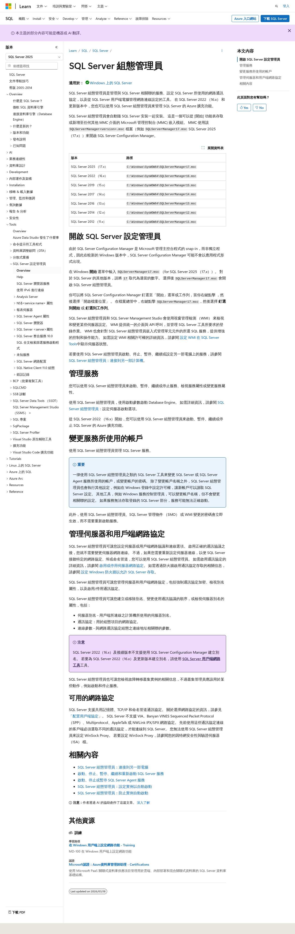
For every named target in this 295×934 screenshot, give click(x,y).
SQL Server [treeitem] (17, 74)
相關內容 (245, 83)
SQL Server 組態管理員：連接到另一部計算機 (106, 360)
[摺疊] (56, 47)
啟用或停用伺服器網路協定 (121, 565)
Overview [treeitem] (19, 231)
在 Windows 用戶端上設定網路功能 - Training (102, 845)
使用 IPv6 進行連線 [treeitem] (30, 290)
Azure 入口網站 (245, 18)
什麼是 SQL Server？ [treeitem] (28, 101)
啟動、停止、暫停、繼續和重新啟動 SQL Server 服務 (121, 773)
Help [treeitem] (20, 277)
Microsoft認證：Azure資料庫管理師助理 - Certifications (109, 864)
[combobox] (34, 57)
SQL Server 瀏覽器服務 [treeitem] (33, 283)
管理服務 (245, 65)
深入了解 (143, 802)
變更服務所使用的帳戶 (255, 71)
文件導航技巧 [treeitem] (19, 81)
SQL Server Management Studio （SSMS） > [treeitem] (36, 410)
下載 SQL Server (275, 18)
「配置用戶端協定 (83, 716)
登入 (286, 6)
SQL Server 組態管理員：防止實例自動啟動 (113, 792)
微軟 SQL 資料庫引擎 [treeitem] (28, 107)
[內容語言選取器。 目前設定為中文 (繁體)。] (18, 927)
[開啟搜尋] (276, 6)
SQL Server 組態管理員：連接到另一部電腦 (113, 767)
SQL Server (100, 50)
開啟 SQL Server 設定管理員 (259, 59)
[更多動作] (222, 51)
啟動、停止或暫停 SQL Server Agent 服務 (111, 779)
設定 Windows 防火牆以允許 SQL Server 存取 (117, 571)
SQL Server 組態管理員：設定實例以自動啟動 (115, 786)
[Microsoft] (9, 6)
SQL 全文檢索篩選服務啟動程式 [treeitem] (38, 345)
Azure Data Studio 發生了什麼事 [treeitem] (36, 237)
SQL (85, 50)
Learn (73, 50)
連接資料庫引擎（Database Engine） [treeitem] (32, 117)
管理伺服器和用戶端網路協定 (260, 77)
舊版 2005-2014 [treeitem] (20, 87)
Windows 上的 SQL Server (111, 82)
